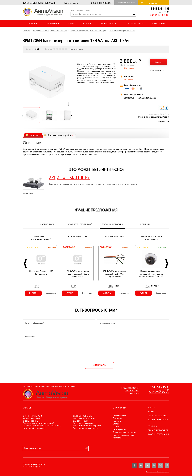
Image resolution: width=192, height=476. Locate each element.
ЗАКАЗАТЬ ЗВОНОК (159, 15)
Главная (26, 30)
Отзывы (116, 426)
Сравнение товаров (126, 3)
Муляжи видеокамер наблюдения (151, 238)
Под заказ (52, 248)
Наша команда (119, 415)
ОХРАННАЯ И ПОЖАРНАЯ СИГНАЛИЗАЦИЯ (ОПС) (42, 425)
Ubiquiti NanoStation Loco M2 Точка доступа (41, 272)
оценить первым (75, 49)
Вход (93, 3)
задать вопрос (132, 390)
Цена (37, 286)
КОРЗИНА (152, 426)
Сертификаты (119, 429)
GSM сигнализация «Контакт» (122, 30)
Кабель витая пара (77, 236)
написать (134, 393)
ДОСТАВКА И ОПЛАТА (134, 23)
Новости (117, 421)
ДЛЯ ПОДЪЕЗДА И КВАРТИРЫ (84, 418)
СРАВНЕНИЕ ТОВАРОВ (158, 430)
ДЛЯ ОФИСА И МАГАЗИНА (83, 423)
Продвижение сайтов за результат (157, 472)
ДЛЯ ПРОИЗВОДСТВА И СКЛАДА (85, 428)
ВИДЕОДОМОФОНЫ (30, 421)
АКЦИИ (71, 23)
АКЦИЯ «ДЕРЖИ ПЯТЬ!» (69, 177)
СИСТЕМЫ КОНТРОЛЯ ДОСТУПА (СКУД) (38, 423)
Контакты (117, 437)
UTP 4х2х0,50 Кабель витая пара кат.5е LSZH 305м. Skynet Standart (114, 274)
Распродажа (69, 247)
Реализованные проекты (124, 432)
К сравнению (159, 71)
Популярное (32, 247)
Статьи (116, 423)
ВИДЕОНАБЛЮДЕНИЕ (31, 418)
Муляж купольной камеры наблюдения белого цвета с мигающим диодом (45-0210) (151, 274)
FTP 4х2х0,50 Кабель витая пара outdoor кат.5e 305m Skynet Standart (78, 274)
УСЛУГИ (151, 407)
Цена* (126, 65)
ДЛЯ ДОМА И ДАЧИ (80, 421)
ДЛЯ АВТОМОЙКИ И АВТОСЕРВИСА (87, 425)
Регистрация (105, 3)
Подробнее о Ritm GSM (158, 114)
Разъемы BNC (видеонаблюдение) (41, 238)
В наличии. (162, 248)
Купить (158, 62)
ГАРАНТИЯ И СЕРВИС (108, 23)
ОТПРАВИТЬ (99, 365)
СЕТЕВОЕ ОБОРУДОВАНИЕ (34, 428)
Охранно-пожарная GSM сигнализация (88, 30)
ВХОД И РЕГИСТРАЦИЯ (158, 434)
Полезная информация (123, 435)
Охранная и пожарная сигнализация (50, 30)
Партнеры (117, 418)
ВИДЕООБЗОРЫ (158, 23)
